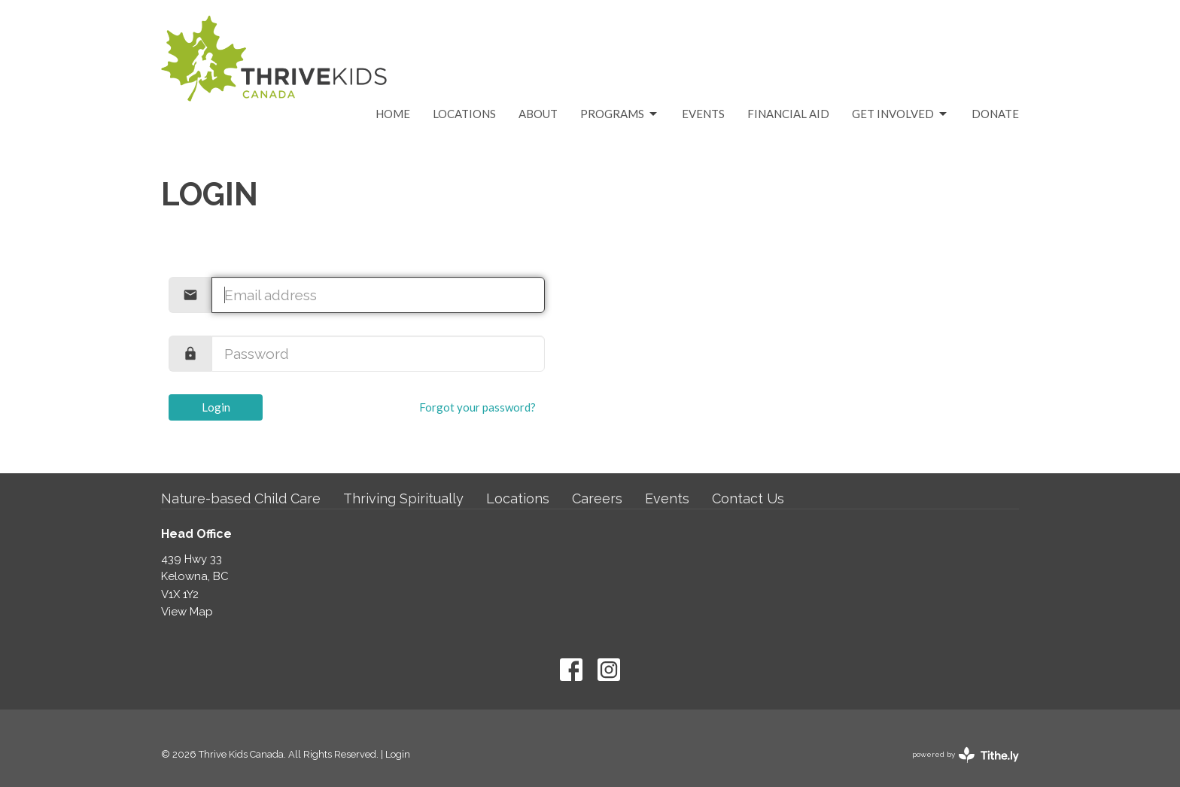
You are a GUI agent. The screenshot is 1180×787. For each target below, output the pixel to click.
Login (216, 407)
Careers (597, 498)
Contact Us (748, 498)
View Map (187, 611)
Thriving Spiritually (403, 498)
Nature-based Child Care (241, 498)
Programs (619, 114)
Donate (995, 113)
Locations (464, 113)
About (538, 113)
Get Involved (900, 114)
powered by (965, 755)
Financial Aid (788, 113)
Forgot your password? (477, 407)
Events (703, 113)
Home (393, 113)
